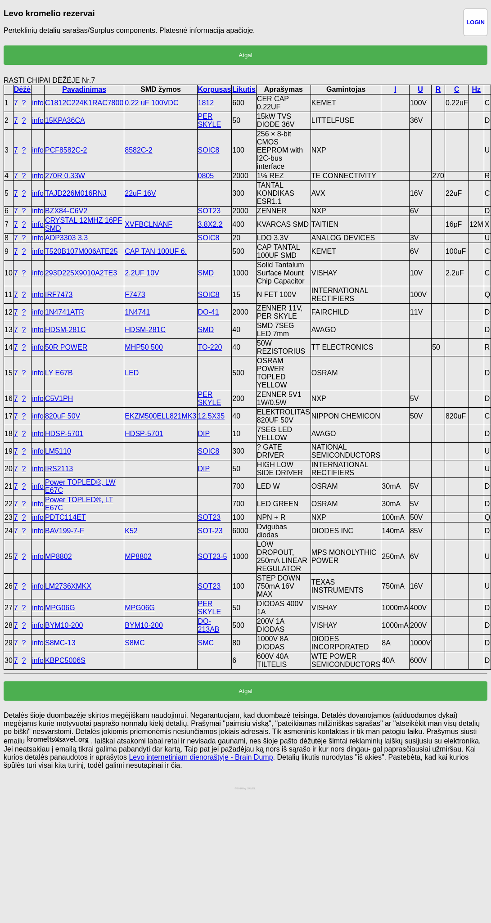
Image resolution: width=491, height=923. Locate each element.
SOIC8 (209, 150)
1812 (206, 103)
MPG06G (60, 608)
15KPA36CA (65, 120)
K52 (131, 531)
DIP (204, 433)
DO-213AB (209, 625)
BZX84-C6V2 (66, 211)
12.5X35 (211, 416)
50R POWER (66, 347)
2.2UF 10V (142, 273)
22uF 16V (140, 193)
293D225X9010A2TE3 (81, 273)
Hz (476, 89)
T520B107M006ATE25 (81, 251)
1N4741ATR (64, 312)
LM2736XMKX (68, 586)
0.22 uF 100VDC (151, 103)
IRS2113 (59, 469)
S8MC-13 (60, 643)
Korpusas (214, 89)
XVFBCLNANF (148, 224)
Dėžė (22, 89)
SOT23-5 (212, 556)
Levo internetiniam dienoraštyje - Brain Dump (201, 757)
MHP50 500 (144, 347)
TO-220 (210, 347)
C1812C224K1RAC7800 (84, 103)
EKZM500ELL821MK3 (160, 416)
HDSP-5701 (64, 433)
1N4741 (137, 312)
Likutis (244, 89)
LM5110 (58, 451)
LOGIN (475, 22)
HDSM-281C (65, 329)
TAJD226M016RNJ (76, 193)
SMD (206, 273)
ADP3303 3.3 (66, 238)
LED (132, 373)
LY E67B (59, 373)
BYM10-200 (64, 625)
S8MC (134, 643)
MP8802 (58, 556)
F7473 (135, 294)
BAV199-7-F (64, 531)
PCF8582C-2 (66, 150)
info (38, 103)
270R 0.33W (65, 176)
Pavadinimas (84, 89)
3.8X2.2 (210, 224)
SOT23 (209, 211)
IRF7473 (58, 294)
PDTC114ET (65, 517)
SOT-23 (210, 531)
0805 (206, 176)
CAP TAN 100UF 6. (156, 251)
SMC (206, 643)
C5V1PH (59, 398)
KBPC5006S (65, 660)
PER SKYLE (209, 120)
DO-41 (208, 312)
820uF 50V (62, 416)
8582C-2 (138, 150)
